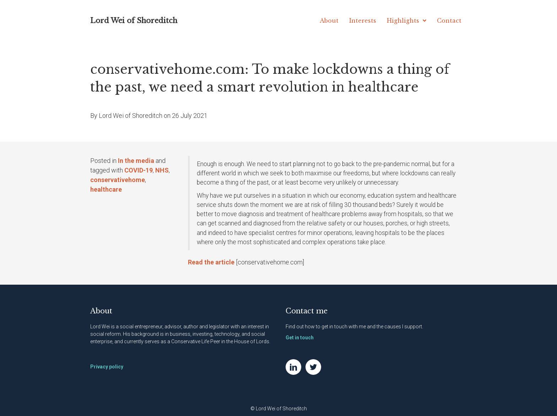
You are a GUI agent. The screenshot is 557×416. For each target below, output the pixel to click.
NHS (162, 170)
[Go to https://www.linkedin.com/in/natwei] (293, 367)
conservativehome (117, 180)
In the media (136, 160)
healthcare (106, 189)
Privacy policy (106, 367)
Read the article (211, 262)
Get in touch (300, 337)
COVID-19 (138, 170)
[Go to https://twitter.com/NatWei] (313, 367)
